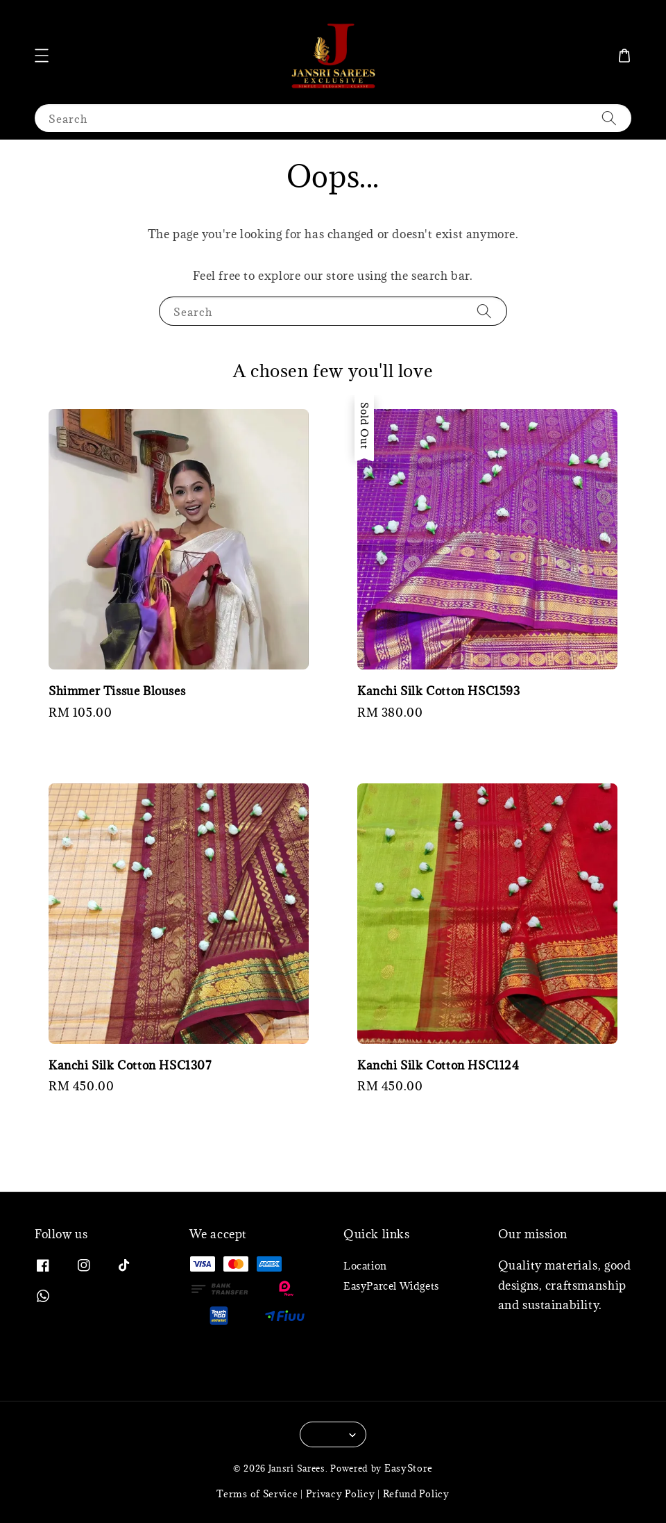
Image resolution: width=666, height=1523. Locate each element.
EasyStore (408, 1468)
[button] (41, 55)
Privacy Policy (340, 1494)
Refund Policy (416, 1494)
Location (365, 1266)
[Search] (609, 117)
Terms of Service (257, 1494)
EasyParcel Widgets (391, 1285)
